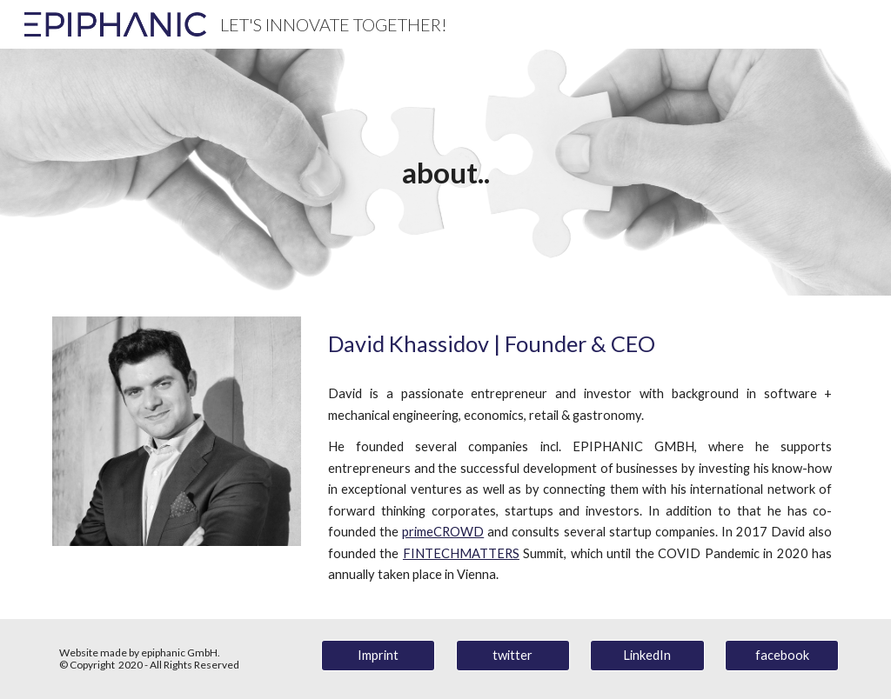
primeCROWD (443, 531)
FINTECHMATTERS (461, 553)
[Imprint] (378, 655)
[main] (446, 173)
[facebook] (782, 655)
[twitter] (513, 655)
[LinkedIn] (647, 655)
